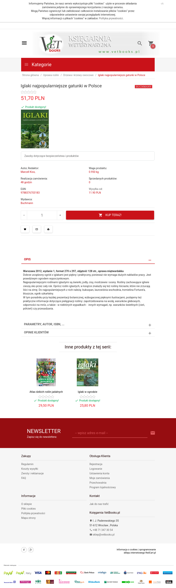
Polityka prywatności (111, 18)
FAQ (23, 478)
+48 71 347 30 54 (101, 529)
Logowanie (96, 468)
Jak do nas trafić (99, 504)
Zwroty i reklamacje (32, 473)
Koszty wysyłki (29, 468)
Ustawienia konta (99, 473)
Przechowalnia (98, 482)
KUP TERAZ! (110, 215)
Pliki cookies (28, 508)
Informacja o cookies (127, 549)
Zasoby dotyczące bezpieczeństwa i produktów (51, 155)
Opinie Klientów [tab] (36, 332)
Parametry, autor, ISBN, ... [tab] (44, 324)
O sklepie (26, 504)
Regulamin (27, 464)
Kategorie (38, 64)
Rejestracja (96, 464)
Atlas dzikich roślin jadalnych (46, 391)
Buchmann (27, 203)
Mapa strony (28, 517)
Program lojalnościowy (103, 487)
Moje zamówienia (100, 478)
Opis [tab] (27, 259)
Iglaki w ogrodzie (87, 391)
